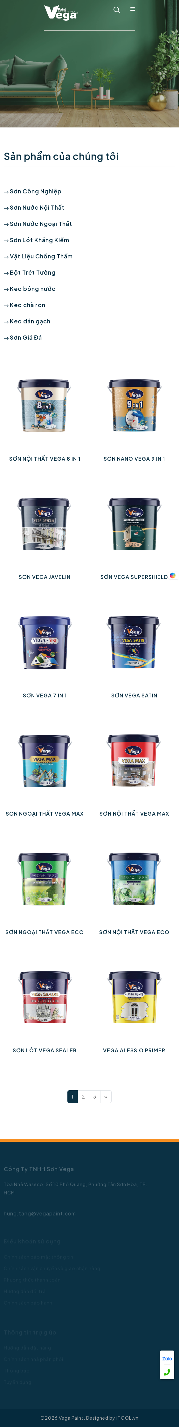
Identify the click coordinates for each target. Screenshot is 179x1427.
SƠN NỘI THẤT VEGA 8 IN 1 (44, 458)
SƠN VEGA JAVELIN (45, 576)
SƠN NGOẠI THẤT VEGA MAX (45, 813)
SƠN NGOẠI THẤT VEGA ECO (44, 932)
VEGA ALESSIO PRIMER (134, 1050)
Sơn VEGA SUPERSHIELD (134, 576)
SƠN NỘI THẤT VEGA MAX (134, 813)
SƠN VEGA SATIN (134, 695)
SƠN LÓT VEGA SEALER (45, 1050)
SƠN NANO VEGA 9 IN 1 (134, 458)
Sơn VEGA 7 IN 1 (45, 695)
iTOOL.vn (127, 1418)
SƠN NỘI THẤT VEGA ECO (134, 932)
